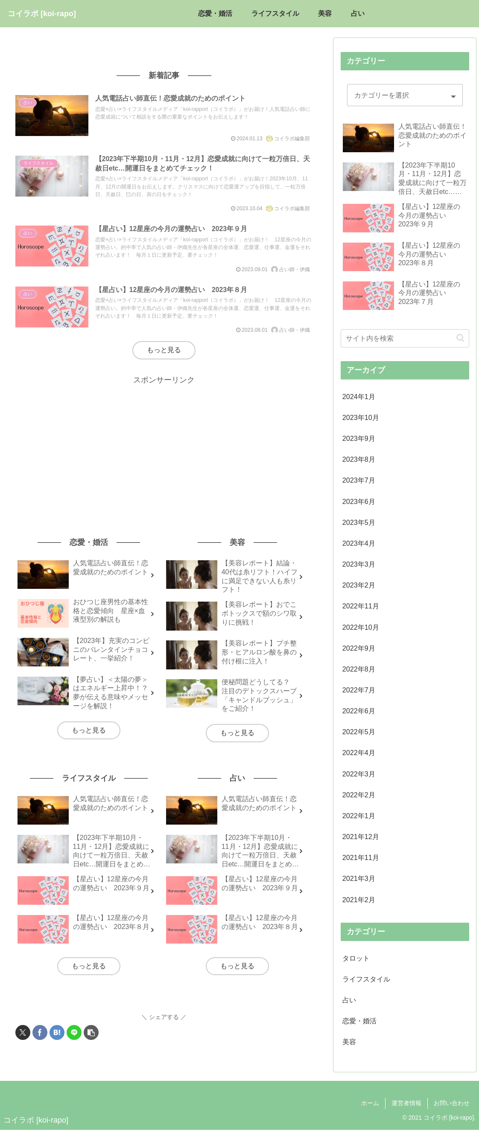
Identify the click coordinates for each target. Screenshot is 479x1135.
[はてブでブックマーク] (57, 1039)
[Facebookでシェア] (39, 1039)
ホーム (370, 1108)
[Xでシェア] (22, 1039)
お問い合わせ (452, 1108)
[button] (91, 1039)
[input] (405, 338)
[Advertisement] (164, 452)
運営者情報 (406, 1108)
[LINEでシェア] (74, 1039)
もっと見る (164, 356)
